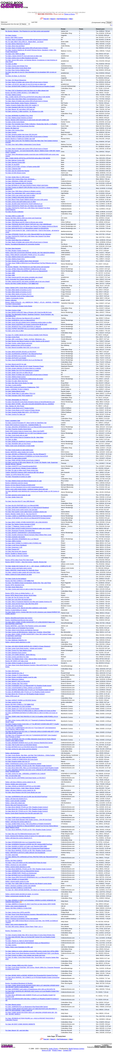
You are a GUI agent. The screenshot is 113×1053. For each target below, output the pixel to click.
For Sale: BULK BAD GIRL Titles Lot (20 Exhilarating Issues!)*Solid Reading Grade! (32, 768)
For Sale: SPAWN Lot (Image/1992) (16, 879)
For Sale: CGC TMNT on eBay (15, 54)
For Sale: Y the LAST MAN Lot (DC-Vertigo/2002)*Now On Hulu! (25, 862)
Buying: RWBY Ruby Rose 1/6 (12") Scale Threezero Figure (24, 366)
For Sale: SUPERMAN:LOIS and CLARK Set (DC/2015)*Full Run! (26, 796)
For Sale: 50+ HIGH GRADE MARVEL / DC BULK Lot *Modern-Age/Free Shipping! (31, 890)
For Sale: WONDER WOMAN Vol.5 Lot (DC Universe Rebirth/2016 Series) (29, 742)
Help (70, 19)
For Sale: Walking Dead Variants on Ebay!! (19, 118)
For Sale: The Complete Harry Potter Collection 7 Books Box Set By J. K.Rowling (31, 124)
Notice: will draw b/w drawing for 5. (16, 798)
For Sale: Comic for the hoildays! (15, 578)
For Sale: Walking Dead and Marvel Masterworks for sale (23, 481)
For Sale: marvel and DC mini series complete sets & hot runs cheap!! (27, 281)
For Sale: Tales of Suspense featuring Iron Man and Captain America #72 (28, 601)
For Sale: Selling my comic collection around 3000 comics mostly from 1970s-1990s (32, 951)
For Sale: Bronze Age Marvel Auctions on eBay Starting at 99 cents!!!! (27, 341)
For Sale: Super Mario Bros (14, 587)
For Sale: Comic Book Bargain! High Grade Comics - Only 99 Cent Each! (28, 819)
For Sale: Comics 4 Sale (13, 310)
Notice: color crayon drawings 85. (16, 906)
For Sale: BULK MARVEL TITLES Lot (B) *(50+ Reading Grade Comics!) (28, 765)
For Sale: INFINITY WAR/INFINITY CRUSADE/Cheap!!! (23, 532)
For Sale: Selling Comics (13, 95)
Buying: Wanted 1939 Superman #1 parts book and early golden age (27, 120)
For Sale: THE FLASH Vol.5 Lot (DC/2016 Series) (21, 745)
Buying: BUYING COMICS (13, 860)
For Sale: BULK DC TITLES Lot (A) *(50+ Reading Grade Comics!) (26, 811)
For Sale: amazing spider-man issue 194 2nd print (21, 134)
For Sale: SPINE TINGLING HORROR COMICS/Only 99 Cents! (25, 269)
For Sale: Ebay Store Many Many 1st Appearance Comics (23, 99)
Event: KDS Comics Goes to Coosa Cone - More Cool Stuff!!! (24, 431)
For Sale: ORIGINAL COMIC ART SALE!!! (18, 181)
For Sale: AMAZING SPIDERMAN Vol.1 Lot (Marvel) (22, 539)
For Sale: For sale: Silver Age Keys (16, 381)
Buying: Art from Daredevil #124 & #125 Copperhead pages (24, 487)
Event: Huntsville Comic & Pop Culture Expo (19, 296)
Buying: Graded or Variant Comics (16, 553)
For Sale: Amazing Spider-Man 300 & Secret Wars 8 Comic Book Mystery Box (30, 935)
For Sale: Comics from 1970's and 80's (17, 912)
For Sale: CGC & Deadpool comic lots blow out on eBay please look (27, 90)
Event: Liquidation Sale (12, 420)
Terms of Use (46, 1050)
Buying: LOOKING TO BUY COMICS (17, 389)
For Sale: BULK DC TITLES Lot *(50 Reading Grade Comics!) (25, 694)
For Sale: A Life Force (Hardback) (16, 545)
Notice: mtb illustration (12, 753)
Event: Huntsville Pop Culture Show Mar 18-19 (20, 279)
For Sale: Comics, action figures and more (18, 343)
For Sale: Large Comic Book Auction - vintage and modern (23, 648)
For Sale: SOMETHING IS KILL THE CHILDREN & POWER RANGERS (28, 824)
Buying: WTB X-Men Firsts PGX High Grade (19, 560)
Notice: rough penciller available (15, 801)
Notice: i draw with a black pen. (15, 803)
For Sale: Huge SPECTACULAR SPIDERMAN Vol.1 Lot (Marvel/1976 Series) (30, 877)
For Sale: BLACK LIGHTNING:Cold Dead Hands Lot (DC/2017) (25, 778)
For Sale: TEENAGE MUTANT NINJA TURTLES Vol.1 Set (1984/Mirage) (28, 224)
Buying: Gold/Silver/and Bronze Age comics (19, 620)
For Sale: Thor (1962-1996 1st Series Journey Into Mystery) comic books (28, 883)
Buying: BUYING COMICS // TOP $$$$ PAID (19, 581)
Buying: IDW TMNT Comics (14, 37)
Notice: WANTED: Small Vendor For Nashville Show (22, 570)
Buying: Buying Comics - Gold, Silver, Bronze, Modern (22, 788)
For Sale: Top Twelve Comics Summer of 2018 (20, 524)
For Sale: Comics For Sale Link (15, 414)
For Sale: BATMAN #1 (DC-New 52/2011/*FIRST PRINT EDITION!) (26, 185)
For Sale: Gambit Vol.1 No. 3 (14, 673)
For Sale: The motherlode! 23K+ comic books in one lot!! (23, 193)
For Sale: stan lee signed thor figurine (17, 171)
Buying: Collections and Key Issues (16, 483)
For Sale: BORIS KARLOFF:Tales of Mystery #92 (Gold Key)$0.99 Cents (28, 312)
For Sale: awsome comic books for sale (17, 495)
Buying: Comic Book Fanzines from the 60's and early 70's (23, 813)
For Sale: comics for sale (13, 702)
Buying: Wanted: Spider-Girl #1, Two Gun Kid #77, (21, 514)
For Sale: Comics (10, 35)
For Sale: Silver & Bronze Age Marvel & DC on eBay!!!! (22, 318)
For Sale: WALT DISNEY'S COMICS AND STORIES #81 (23, 543)
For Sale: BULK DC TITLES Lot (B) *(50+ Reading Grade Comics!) (26, 809)
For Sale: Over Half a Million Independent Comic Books (23, 144)
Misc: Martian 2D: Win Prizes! (14, 406)
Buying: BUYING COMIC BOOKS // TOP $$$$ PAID (22, 92)
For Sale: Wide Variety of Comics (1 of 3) (18, 290)
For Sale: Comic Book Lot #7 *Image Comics (19, 408)
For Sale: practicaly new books (15, 537)
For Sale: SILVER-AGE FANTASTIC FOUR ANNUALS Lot (23, 204)
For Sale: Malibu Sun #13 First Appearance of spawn (22, 370)
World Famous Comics (76, 1048)
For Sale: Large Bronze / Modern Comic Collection (21, 468)
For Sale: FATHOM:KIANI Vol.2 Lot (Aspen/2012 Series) (23, 842)
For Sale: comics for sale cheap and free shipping (21, 749)
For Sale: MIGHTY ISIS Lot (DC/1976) (17, 681)
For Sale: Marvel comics (13, 1004)
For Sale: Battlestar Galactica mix (16, 640)
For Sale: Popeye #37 (12, 549)
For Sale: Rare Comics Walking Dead (17, 70)
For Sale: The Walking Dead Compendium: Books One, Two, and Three (28, 583)
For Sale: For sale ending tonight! (16, 458)
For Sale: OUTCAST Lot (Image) (15, 358)
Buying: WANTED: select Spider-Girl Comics (19, 452)
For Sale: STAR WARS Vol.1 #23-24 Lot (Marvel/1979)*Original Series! (27, 518)
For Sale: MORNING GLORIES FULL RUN (19, 115)
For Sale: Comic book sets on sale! (16, 435)
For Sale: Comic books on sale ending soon (19, 450)
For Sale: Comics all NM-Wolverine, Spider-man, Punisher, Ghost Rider (28, 632)
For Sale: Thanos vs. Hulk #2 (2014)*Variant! (19, 941)
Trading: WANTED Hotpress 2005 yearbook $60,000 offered (24, 472)
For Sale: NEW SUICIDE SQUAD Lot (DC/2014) (20, 351)
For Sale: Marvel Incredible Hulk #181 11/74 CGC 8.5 (22, 347)
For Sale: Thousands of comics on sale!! (18, 476)
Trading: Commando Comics (14, 298)
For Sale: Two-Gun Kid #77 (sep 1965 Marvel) (20, 501)
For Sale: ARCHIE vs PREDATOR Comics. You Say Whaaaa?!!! (25, 454)
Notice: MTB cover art (12, 696)
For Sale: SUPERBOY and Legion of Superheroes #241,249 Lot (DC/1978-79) (30, 989)
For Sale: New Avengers (13, 248)
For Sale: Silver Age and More (14, 46)
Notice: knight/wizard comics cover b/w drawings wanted (23, 763)
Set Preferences (62, 19)
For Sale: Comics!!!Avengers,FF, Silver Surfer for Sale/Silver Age (26, 423)
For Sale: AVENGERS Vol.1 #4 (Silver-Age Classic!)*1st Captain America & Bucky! (31, 226)
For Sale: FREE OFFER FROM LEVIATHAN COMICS (22, 460)
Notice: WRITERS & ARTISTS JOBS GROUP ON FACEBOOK (25, 852)
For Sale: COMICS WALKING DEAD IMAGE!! (20, 197)
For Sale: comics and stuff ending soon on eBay (20, 201)
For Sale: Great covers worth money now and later (21, 509)
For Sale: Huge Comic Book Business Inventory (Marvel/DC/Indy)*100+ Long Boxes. (32, 953)
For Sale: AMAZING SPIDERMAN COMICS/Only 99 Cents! (24, 379)
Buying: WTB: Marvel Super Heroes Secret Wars (20, 595)
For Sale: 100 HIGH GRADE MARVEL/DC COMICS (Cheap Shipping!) (27, 646)
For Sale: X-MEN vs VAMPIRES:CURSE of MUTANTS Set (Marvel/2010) (28, 516)
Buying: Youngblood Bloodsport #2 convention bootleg (22, 244)
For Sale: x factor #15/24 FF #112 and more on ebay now (23, 56)
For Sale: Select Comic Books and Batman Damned (21, 630)
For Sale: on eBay (11, 64)
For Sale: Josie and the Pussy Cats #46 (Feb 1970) (21, 604)
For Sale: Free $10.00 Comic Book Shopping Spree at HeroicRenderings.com (30, 402)
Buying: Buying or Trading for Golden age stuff (20, 138)
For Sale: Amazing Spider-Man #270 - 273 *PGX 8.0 (22, 412)
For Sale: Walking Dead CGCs (15, 259)
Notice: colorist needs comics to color (17, 881)
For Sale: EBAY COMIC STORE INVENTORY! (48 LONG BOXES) (26, 522)
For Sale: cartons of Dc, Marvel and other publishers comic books (26, 608)
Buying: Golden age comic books (15, 784)
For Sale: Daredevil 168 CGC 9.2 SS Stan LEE (20, 107)
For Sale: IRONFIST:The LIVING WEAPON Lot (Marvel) (23, 326)
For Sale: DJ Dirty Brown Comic (15, 173)
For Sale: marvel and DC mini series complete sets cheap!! (24, 277)
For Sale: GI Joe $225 (12, 164)
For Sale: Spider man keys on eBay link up (19, 372)
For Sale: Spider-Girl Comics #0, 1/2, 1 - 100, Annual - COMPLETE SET (28, 566)
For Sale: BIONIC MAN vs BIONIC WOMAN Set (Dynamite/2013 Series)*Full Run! (31, 975)
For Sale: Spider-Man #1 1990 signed (17, 177)
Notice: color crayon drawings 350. (16, 924)
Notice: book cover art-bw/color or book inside (20, 446)
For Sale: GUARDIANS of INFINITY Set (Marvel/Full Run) (23, 354)
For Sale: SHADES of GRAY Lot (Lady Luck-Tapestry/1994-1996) (26, 846)
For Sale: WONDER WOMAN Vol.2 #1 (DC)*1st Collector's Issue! (26, 433)
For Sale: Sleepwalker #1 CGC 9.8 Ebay (18, 706)
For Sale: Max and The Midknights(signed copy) (22, 834)
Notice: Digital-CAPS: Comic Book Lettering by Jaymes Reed (24, 288)
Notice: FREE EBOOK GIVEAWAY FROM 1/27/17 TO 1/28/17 (25, 254)
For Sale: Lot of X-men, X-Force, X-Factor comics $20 (22, 166)
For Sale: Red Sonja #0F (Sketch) (16, 551)
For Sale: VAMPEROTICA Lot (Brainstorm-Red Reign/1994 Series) (26, 1006)
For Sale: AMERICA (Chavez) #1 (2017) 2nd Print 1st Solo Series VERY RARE (30, 904)
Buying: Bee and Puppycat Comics (16, 805)
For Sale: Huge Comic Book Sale (15, 220)
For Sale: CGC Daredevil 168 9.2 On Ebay (18, 183)
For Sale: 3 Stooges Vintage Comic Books (18, 306)
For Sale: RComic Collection (14, 211)
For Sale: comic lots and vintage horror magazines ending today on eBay (28, 322)
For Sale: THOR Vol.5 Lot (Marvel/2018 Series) (20, 817)
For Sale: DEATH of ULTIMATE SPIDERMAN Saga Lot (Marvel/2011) (27, 943)
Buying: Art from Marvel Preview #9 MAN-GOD (20, 485)
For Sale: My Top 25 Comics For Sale (17, 597)
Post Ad (44, 19)
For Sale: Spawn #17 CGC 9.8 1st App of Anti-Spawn (22, 708)
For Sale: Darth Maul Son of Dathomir (17, 240)
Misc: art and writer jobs (13, 775)
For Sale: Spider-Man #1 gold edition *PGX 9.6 (20, 393)
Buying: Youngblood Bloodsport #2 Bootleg (19, 983)
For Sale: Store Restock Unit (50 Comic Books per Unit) (23, 792)
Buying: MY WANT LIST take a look (16, 661)
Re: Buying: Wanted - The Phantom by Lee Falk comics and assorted (27, 31)
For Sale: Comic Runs (12, 337)
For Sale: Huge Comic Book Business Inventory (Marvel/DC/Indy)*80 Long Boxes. (31, 914)
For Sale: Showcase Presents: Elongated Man (20, 530)
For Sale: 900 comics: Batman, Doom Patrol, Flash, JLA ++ (24, 926)
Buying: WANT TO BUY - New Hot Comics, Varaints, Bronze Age (26, 562)
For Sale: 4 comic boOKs (13, 385)
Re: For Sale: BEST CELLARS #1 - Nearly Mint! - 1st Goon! (24, 41)
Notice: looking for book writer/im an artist (18, 574)
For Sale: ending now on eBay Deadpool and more (21, 58)
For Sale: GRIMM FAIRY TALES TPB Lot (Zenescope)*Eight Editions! (27, 848)
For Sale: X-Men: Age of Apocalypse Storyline (19, 126)
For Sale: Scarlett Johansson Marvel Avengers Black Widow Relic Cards (28, 535)
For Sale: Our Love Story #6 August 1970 (18, 599)
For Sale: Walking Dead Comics (15, 377)
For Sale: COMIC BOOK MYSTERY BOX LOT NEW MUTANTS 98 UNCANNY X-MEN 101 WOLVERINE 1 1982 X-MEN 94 (31, 1009)
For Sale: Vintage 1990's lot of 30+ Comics (19, 965)
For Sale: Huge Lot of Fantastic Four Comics (19, 628)
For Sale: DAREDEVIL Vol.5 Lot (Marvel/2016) (20, 320)
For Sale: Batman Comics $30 (14, 160)
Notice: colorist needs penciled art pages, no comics (22, 894)
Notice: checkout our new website (16, 865)
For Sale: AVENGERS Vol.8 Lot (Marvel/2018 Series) (22, 871)
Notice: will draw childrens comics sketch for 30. (20, 782)
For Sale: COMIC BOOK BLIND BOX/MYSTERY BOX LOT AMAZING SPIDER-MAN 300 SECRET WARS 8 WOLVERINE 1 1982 (32, 986)
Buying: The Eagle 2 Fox (13, 931)
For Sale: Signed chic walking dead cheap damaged (22, 261)
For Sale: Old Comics (12, 671)
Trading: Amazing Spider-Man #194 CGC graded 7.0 (22, 105)
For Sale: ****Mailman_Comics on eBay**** (19, 526)
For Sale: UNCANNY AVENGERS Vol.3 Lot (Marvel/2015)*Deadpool (27, 507)
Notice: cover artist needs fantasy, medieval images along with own (26, 489)
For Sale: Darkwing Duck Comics (15, 652)
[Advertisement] (73, 5)
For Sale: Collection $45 (13, 168)
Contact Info (67, 1050)
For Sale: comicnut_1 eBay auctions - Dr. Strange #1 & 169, (24, 111)
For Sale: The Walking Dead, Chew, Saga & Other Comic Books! (25, 659)
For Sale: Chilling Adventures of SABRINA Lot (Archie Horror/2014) (26, 456)
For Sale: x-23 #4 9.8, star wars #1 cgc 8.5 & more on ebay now (25, 84)
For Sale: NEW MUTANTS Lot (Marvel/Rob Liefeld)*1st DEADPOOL (27, 228)
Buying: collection (11, 300)
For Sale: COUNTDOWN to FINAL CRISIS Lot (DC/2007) (23, 687)
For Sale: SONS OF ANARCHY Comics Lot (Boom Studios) (24, 441)
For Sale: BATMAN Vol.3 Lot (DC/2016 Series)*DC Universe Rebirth (27, 747)
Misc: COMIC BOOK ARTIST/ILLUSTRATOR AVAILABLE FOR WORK (27, 97)
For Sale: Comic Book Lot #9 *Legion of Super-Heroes (22, 410)
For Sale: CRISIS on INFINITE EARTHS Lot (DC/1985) (22, 786)
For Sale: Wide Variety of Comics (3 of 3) (18, 294)
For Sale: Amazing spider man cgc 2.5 (17, 761)
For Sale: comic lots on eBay (14, 331)
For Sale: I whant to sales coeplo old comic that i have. (22, 572)
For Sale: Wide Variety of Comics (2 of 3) (18, 292)
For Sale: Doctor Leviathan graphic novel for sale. (21, 677)
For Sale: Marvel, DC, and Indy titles (16, 1030)
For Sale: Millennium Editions (14, 679)
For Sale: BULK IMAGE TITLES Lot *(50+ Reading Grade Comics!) (26, 807)
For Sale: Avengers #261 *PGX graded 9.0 (18, 395)
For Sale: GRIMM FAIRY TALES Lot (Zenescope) (21, 873)
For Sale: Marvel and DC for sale (15, 364)
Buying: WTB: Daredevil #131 (14, 585)
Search (53, 19)
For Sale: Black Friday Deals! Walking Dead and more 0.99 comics (26, 199)
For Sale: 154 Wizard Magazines (15, 80)
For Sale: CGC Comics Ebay (14, 130)
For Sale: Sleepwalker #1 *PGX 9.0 (16, 400)
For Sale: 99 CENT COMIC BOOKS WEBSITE (20, 1024)
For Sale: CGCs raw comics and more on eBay (20, 195)
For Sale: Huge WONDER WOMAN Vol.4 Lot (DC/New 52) (24, 360)
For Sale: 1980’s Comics (13, 541)
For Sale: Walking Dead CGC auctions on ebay (20, 257)
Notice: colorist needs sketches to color (17, 642)
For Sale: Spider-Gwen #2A (14, 497)
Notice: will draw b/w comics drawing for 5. (18, 838)
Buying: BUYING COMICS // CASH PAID (18, 888)
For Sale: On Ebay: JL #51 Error (15, 76)
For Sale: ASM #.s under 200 (14, 216)
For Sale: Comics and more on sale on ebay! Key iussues (23, 589)
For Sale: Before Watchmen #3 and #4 (17, 44)
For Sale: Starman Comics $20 (15, 162)
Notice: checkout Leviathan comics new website (20, 885)
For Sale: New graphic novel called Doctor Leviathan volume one (26, 512)
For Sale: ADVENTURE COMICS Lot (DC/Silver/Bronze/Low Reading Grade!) (30, 86)
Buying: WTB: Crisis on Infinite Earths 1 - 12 (19, 593)
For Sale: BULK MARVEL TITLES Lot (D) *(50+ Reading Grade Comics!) (28, 829)
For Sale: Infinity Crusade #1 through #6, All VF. (20, 663)
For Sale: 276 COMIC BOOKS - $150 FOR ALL (20, 654)
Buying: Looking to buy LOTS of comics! (18, 345)
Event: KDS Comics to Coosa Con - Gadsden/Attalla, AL (23, 425)
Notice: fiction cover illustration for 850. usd (19, 947)
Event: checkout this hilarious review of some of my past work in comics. (28, 836)
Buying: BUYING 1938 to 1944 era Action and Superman (23, 218)
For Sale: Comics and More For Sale (17, 657)
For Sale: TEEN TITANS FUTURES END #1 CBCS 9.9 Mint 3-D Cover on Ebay (30, 710)
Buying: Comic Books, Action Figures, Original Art (21, 103)
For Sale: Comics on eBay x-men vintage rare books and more (25, 955)
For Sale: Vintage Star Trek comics (16, 683)
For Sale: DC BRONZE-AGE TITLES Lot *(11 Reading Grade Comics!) (27, 692)
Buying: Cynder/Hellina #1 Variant (16, 610)
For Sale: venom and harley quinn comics (18, 568)
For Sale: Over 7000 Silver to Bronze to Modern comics (23, 191)
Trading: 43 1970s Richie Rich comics (17, 474)
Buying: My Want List (12, 128)
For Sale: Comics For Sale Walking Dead (18, 650)
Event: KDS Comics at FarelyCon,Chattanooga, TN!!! (22, 387)
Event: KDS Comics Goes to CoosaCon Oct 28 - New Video (24, 437)
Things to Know (69, 14)
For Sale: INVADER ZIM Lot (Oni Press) (18, 443)
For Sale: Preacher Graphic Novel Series (18, 429)
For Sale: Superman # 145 (13, 547)
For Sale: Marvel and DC (13, 638)
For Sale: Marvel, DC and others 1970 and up (19, 109)
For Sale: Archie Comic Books (14, 122)
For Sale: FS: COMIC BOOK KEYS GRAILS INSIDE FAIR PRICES (26, 335)
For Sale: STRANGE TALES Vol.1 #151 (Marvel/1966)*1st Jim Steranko (28, 234)
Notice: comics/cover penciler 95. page (17, 896)
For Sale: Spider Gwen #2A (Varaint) (17, 555)
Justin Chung (53, 1048)
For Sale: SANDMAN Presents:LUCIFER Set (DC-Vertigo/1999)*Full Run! (28, 844)
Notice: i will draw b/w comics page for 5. (18, 821)
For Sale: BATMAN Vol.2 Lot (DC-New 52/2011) (20, 356)
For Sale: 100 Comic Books (14, 606)
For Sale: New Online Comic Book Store (18, 68)
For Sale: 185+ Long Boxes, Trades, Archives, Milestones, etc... (25, 339)
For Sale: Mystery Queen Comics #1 (17, 250)
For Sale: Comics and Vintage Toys (16, 66)
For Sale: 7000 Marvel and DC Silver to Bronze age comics (24, 222)
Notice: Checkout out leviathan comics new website (21, 918)
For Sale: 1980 (10, 273)
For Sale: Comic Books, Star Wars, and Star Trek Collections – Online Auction (30, 755)
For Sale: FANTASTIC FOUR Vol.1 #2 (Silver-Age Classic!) (24, 206)
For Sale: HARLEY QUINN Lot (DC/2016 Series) (20, 700)
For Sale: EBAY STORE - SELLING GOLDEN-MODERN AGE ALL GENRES (29, 404)
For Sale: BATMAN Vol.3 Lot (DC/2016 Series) (20, 875)
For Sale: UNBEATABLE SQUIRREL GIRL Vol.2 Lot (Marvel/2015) (26, 271)
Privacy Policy (57, 1050)
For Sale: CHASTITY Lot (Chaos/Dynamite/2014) (21, 466)
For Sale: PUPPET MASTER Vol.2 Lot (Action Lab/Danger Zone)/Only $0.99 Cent (31, 328)
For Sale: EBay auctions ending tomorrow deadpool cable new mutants (28, 528)
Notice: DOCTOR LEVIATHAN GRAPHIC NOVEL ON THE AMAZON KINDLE (30, 252)
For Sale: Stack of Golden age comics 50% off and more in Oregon (26, 39)
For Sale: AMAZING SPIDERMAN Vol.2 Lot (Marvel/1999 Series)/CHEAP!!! (29, 427)
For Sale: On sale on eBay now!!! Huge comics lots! (21, 470)
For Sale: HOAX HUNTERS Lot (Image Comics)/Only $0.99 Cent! (26, 324)
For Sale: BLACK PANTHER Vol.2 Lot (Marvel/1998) (22, 505)
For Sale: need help (11, 854)
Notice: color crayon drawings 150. (16, 916)
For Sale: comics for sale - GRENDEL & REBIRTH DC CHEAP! (25, 773)
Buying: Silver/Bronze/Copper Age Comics (18, 618)
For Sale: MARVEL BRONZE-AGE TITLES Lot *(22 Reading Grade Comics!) (29, 690)
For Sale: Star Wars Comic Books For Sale (19, 383)
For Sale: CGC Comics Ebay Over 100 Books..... (20, 179)
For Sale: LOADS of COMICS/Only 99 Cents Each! (21, 759)
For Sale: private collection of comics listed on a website (23, 368)
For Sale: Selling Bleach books (15, 391)
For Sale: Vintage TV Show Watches (17, 675)
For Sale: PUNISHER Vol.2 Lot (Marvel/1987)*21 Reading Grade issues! (28, 685)
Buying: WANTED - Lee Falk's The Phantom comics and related (25, 626)
